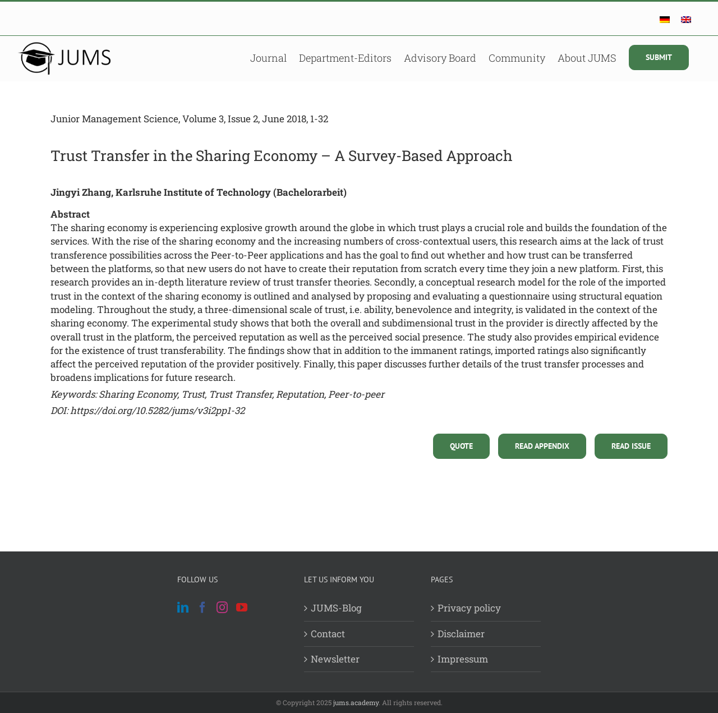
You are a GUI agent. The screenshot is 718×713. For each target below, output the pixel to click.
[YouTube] (241, 607)
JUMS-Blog (336, 607)
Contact (328, 633)
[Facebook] (202, 607)
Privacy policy (469, 607)
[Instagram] (222, 607)
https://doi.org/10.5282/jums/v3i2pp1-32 (157, 410)
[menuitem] (664, 19)
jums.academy (356, 702)
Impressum (463, 658)
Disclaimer (461, 633)
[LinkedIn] (182, 607)
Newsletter (335, 658)
